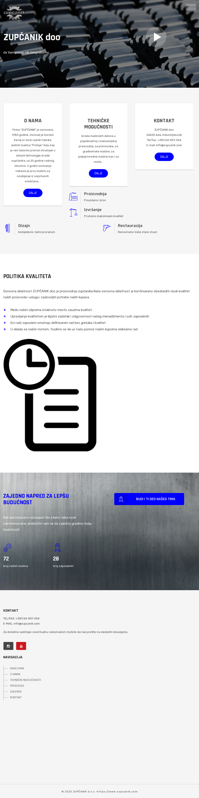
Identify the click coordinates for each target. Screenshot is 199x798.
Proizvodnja (95, 193)
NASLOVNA (17, 668)
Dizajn (24, 225)
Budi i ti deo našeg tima (144, 499)
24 (6, 558)
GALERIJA (16, 692)
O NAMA (15, 674)
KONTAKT (16, 697)
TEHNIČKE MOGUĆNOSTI (25, 680)
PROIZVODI (17, 686)
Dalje (33, 193)
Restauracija (130, 225)
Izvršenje (93, 209)
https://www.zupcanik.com (117, 791)
